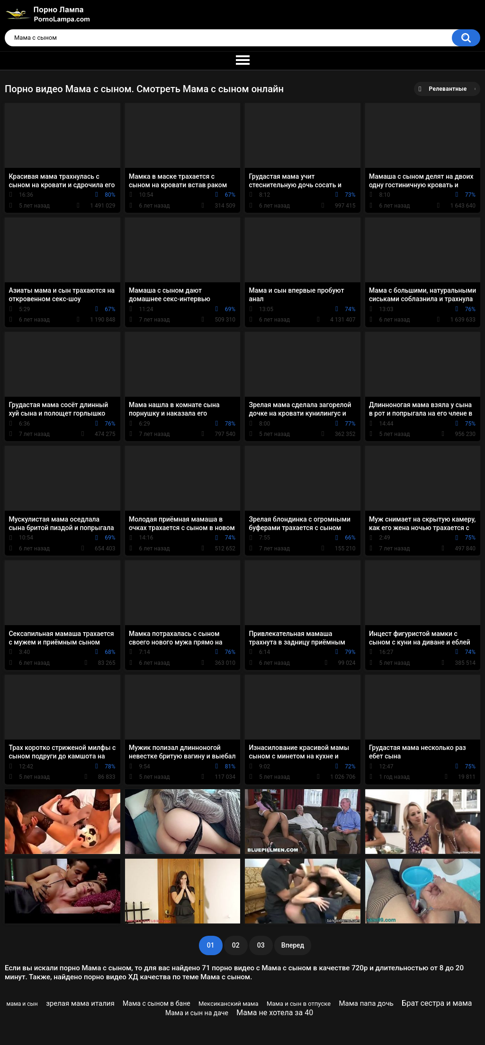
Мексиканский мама (228, 1003)
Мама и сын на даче (196, 1013)
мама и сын (22, 1004)
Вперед (292, 945)
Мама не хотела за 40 (274, 1012)
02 (236, 945)
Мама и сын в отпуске (299, 1003)
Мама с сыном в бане (156, 1003)
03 (261, 945)
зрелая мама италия (80, 1003)
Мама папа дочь (366, 1003)
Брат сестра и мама (437, 1003)
